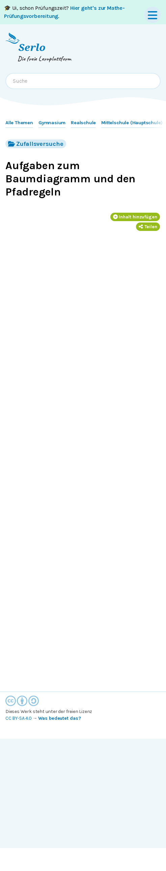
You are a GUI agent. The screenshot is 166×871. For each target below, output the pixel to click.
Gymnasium (51, 123)
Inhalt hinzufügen (135, 217)
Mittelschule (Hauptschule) (132, 123)
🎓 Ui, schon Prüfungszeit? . (64, 12)
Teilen (148, 227)
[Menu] (152, 15)
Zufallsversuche (35, 144)
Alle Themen (19, 123)
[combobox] (83, 81)
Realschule (83, 123)
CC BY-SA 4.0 (18, 718)
